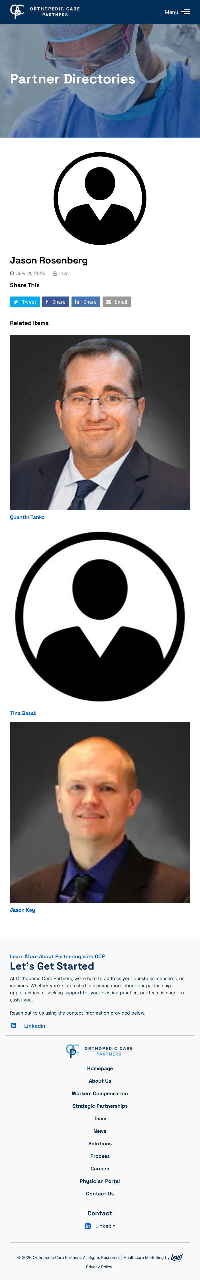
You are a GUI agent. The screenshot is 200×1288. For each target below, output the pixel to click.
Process (100, 1156)
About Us (100, 1081)
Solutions (100, 1143)
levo (64, 273)
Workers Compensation (100, 1093)
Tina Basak (23, 713)
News (99, 1131)
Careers (100, 1168)
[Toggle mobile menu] (184, 11)
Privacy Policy (99, 1266)
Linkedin (34, 1026)
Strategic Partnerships (100, 1106)
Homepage (100, 1068)
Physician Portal (100, 1181)
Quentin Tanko (27, 517)
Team (100, 1118)
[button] (25, 302)
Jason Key (22, 910)
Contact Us (100, 1193)
